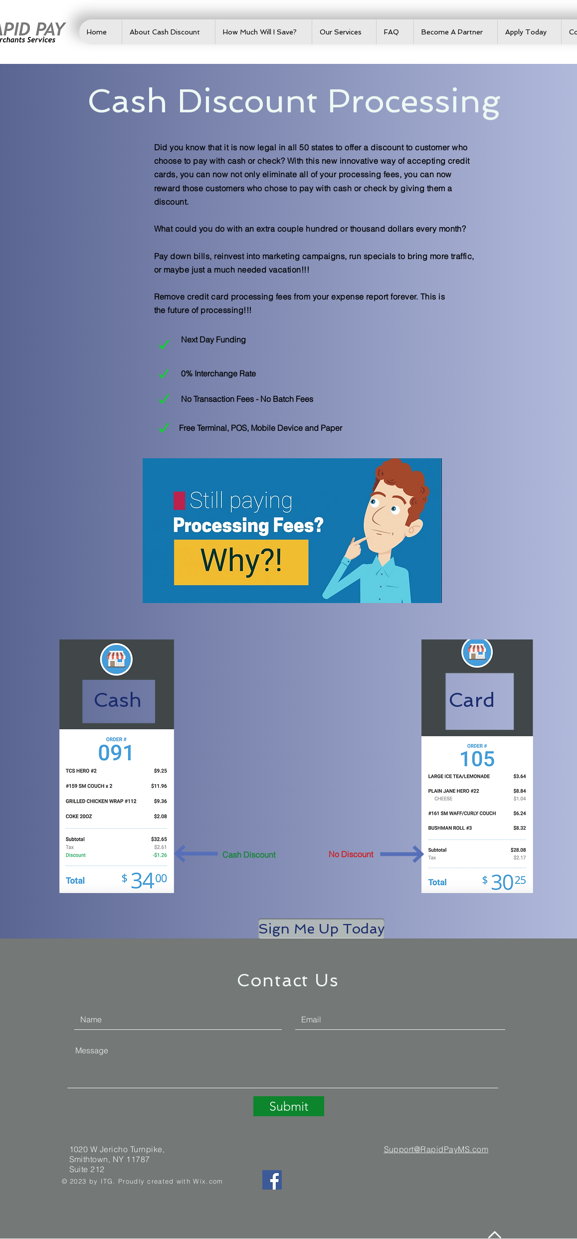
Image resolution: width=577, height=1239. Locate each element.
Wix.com (208, 1181)
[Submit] (288, 1106)
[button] (321, 928)
